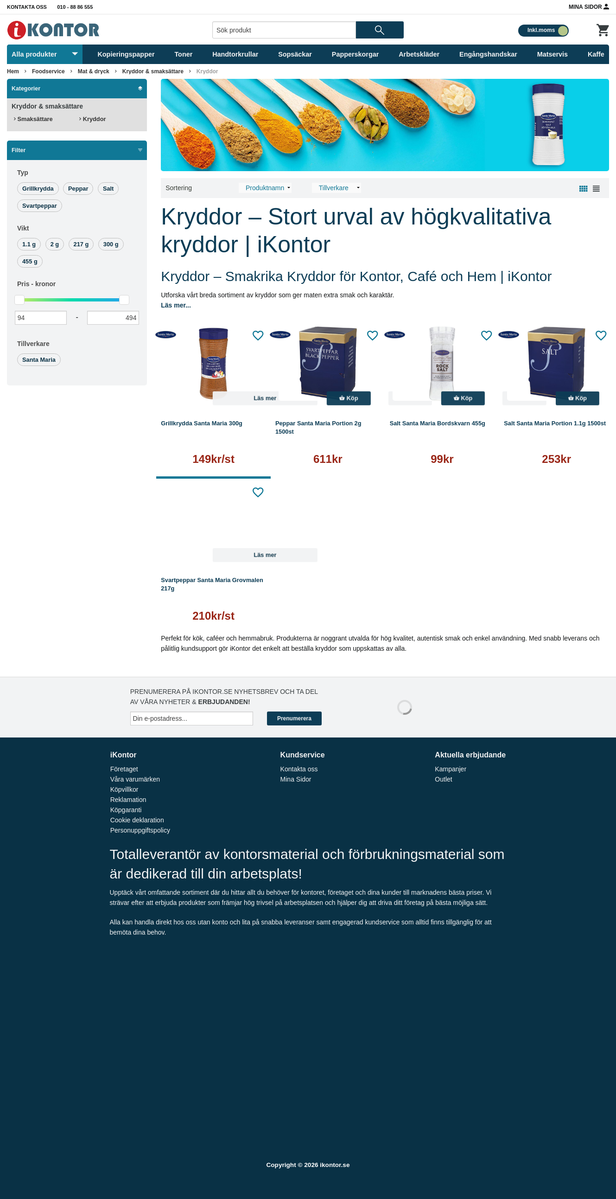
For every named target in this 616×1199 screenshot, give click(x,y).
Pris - (36, 284)
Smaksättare (33, 118)
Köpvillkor (124, 789)
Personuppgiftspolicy (140, 830)
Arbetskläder (419, 54)
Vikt (23, 228)
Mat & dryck (93, 71)
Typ (22, 172)
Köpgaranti (126, 810)
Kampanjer (450, 769)
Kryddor (207, 71)
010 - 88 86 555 (75, 7)
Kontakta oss (27, 7)
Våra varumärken (135, 779)
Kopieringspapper (125, 54)
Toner (183, 54)
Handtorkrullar (235, 54)
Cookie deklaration (137, 820)
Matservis (552, 54)
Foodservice (48, 71)
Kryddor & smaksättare (153, 71)
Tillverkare (33, 343)
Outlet (443, 779)
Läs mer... (176, 305)
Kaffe (596, 54)
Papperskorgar (355, 54)
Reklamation (128, 799)
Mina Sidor (589, 6)
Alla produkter (45, 54)
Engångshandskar (488, 54)
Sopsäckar (295, 54)
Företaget (124, 769)
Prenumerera (294, 718)
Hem (13, 71)
